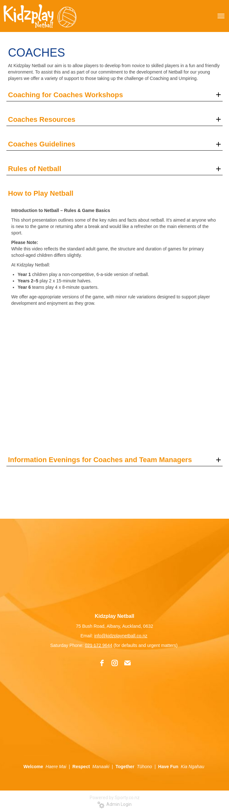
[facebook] (101, 663)
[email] (127, 663)
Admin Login (114, 804)
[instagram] (114, 663)
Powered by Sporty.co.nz (115, 797)
